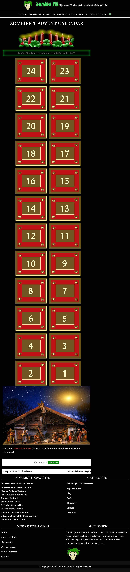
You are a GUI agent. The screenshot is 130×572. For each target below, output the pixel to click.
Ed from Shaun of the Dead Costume (19, 515)
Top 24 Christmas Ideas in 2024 (18, 471)
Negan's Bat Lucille (10, 501)
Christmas (53, 462)
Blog (104, 14)
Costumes (71, 513)
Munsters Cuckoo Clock (13, 519)
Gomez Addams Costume (13, 491)
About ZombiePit (9, 537)
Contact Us (7, 542)
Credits (5, 556)
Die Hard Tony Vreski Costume (17, 487)
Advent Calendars (22, 448)
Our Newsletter (9, 551)
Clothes (23, 14)
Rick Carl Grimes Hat (12, 505)
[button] (110, 14)
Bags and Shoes (74, 488)
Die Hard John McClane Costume (17, 483)
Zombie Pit (47, 4)
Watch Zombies (77, 14)
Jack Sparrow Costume (13, 508)
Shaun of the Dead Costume (15, 512)
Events (93, 14)
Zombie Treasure (55, 14)
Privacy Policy (8, 547)
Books (69, 498)
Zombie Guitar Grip (11, 498)
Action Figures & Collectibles (80, 484)
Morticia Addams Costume (14, 494)
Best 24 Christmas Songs (78, 471)
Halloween (35, 14)
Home (4, 532)
